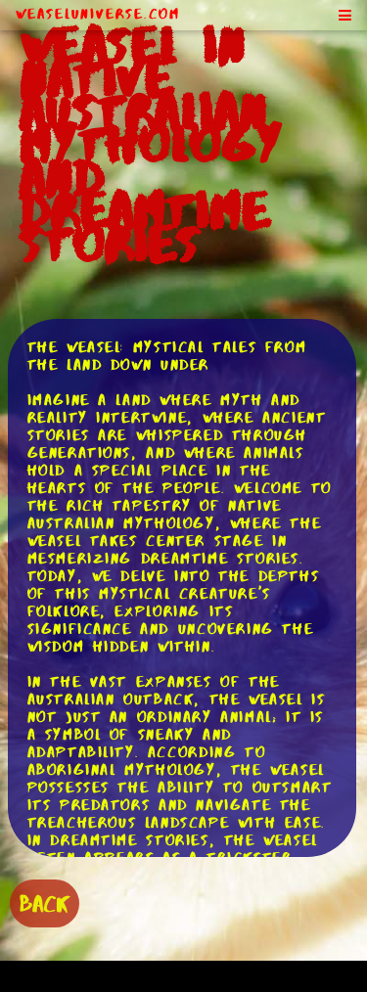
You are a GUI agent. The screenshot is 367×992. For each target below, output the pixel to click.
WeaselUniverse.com (98, 14)
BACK (44, 903)
